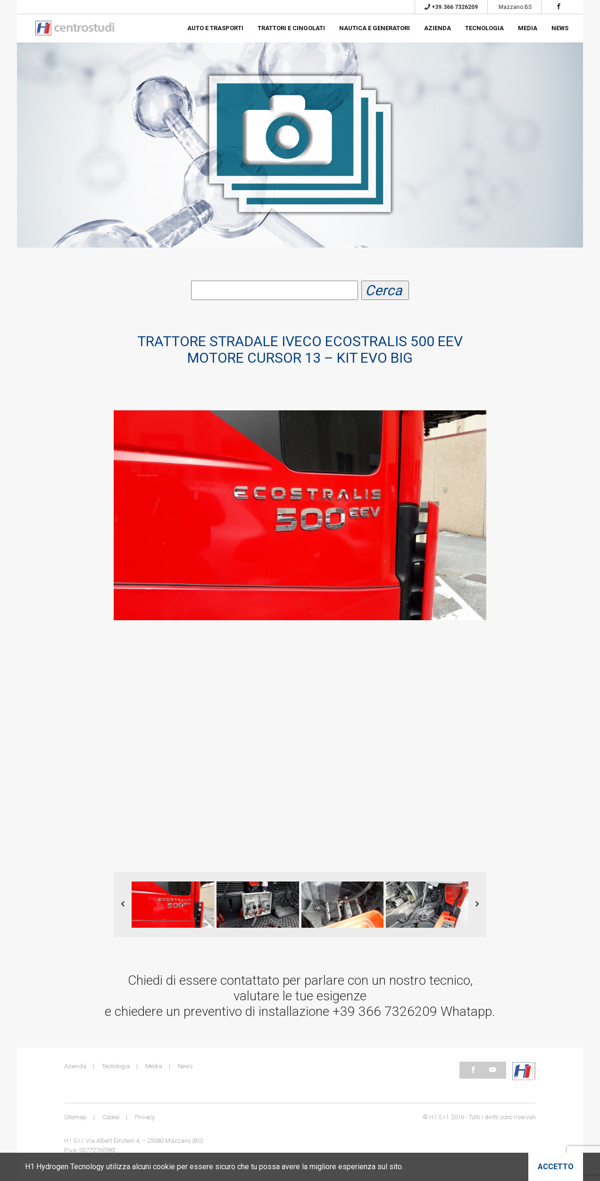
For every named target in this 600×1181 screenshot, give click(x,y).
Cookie (110, 1119)
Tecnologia (484, 28)
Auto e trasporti (215, 28)
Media (527, 28)
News (559, 28)
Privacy (145, 1119)
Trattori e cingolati (291, 28)
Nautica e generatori (374, 28)
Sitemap (75, 1119)
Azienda (437, 28)
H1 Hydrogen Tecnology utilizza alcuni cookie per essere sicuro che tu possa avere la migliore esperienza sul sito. (214, 1166)
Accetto (556, 1166)
